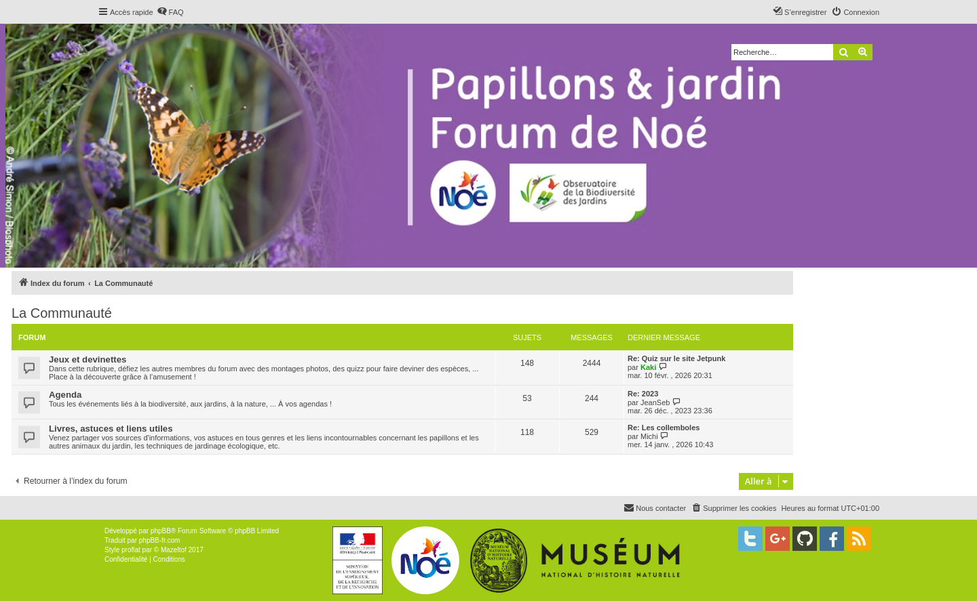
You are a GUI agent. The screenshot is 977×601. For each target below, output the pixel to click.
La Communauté (62, 313)
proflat (130, 550)
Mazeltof (174, 550)
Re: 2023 (643, 394)
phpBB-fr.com (159, 540)
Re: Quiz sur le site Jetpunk (676, 358)
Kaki (648, 367)
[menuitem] (170, 12)
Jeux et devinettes (87, 359)
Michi (649, 436)
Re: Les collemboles (664, 427)
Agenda (65, 395)
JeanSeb (655, 402)
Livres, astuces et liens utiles (111, 428)
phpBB (161, 531)
